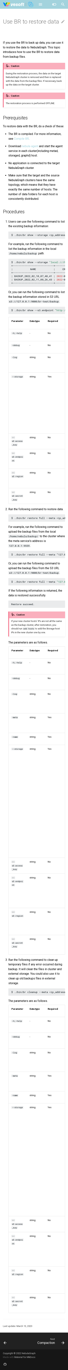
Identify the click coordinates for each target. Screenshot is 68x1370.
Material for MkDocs (24, 1357)
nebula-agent (30, 146)
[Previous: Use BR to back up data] (5, 1341)
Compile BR (21, 138)
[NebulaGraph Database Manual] (18, 4)
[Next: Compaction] (50, 1341)
